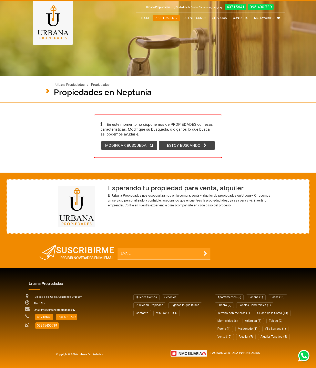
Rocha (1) (224, 329)
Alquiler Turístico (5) (274, 336)
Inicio (145, 18)
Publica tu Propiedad (149, 305)
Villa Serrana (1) (275, 329)
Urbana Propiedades (70, 85)
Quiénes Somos (195, 18)
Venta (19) (224, 336)
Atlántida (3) (253, 321)
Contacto (240, 18)
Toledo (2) (276, 321)
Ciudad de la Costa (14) (272, 313)
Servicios (219, 18)
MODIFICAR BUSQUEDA (129, 145)
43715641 (236, 6)
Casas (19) (278, 297)
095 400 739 (261, 6)
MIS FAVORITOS (267, 18)
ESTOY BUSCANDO (186, 145)
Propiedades (166, 18)
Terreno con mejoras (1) (233, 313)
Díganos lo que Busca (185, 305)
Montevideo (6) (227, 321)
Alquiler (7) (246, 336)
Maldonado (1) (247, 329)
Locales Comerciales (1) (255, 305)
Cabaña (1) (255, 297)
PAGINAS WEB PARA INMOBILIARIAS (235, 353)
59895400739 (47, 325)
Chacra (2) (224, 305)
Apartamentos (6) (229, 297)
